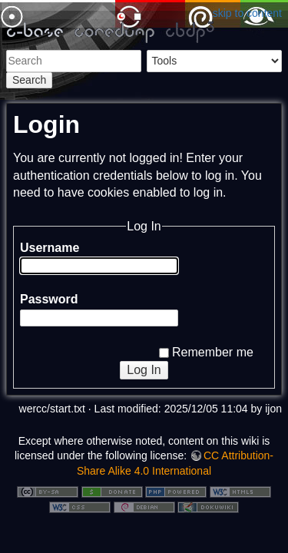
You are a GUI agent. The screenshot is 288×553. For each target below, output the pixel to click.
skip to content (247, 13)
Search (29, 80)
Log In (144, 369)
